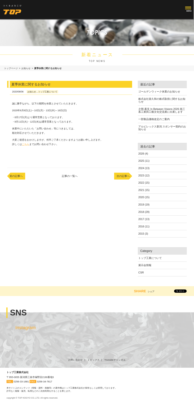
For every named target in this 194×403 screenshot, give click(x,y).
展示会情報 (144, 265)
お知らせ (26, 68)
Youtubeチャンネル (115, 360)
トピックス (94, 360)
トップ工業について (47, 91)
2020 (141, 197)
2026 (141, 153)
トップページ (11, 68)
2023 (141, 175)
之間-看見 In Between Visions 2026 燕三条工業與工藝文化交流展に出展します (161, 110)
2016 (141, 226)
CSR (141, 272)
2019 (141, 204)
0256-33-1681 (21, 381)
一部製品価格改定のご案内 (154, 119)
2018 (141, 212)
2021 (141, 190)
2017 (141, 219)
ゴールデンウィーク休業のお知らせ (159, 91)
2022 (141, 182)
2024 (141, 168)
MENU (189, 11)
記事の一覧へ (70, 176)
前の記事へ (16, 176)
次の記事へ (123, 176)
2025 (141, 160)
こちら (25, 144)
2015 (141, 233)
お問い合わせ (75, 360)
